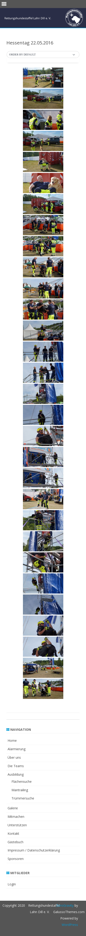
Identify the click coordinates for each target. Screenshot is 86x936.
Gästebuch (15, 842)
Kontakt (13, 833)
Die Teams (16, 766)
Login (12, 884)
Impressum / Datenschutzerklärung (34, 850)
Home (12, 740)
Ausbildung (16, 774)
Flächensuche (21, 781)
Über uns (14, 757)
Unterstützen (17, 825)
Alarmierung (16, 749)
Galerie (13, 808)
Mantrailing (19, 790)
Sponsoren (16, 859)
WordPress (70, 924)
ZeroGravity (65, 905)
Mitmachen (16, 816)
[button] (43, 54)
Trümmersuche (22, 798)
